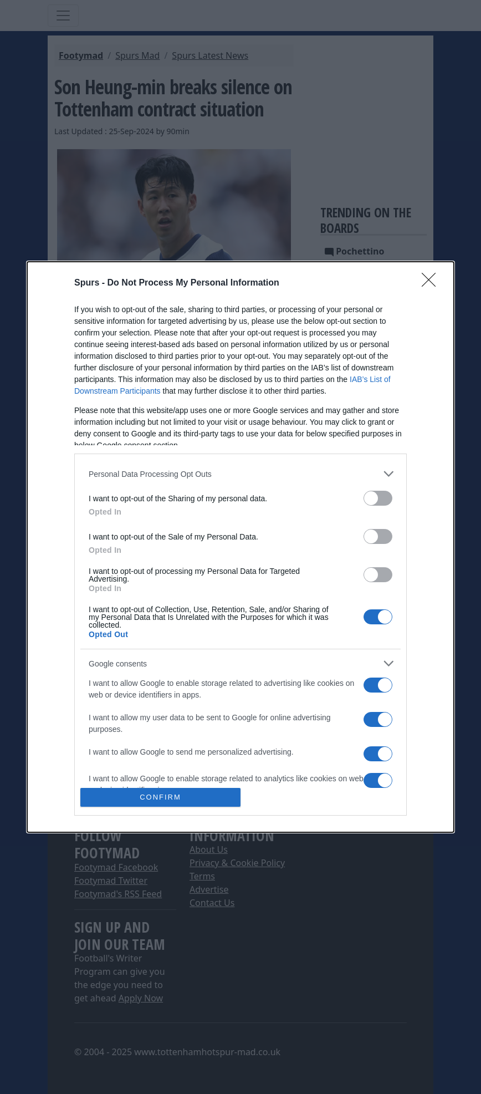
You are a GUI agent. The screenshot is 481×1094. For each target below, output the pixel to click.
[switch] (378, 498)
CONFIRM (160, 796)
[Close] (432, 283)
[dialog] (240, 547)
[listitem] (240, 474)
